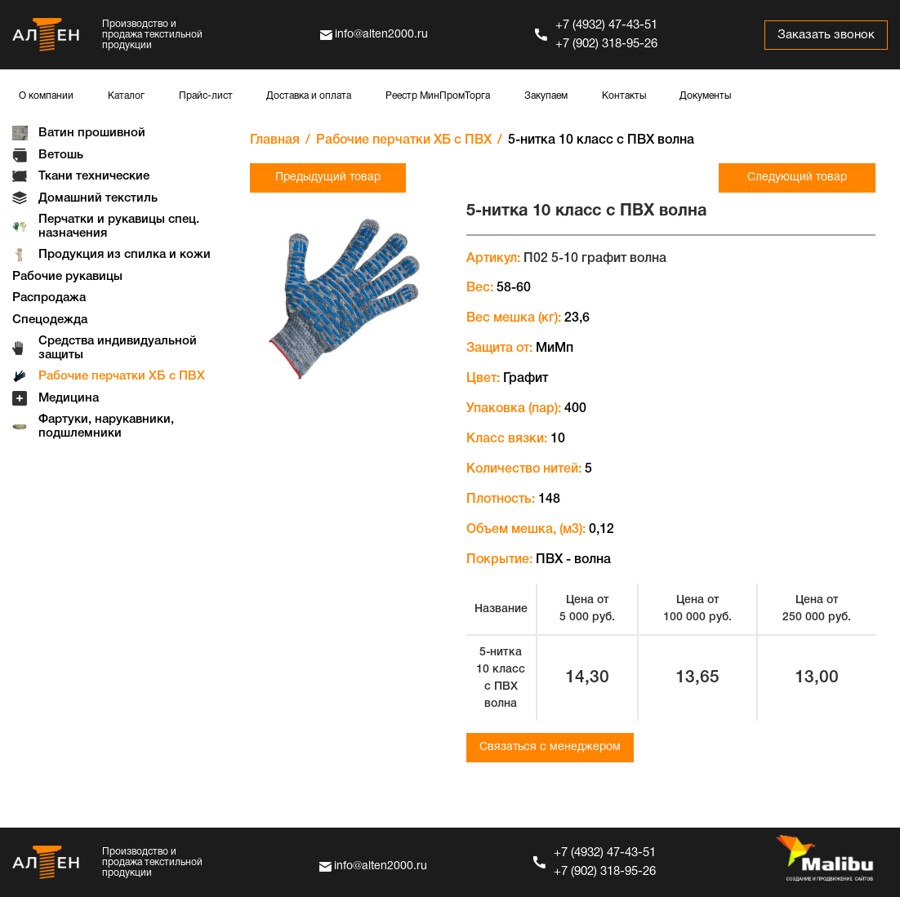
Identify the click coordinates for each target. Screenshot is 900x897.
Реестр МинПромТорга (437, 95)
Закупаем (546, 95)
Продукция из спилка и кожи (124, 254)
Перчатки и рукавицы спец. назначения (118, 226)
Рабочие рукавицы (67, 276)
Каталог (126, 95)
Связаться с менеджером (550, 747)
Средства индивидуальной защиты (117, 348)
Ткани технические (93, 176)
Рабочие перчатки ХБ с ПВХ (121, 376)
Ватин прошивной (91, 133)
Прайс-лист (206, 95)
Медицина (68, 398)
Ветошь (60, 155)
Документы (705, 95)
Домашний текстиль (98, 198)
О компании (46, 95)
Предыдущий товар (328, 177)
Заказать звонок (826, 35)
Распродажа (49, 298)
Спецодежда (49, 320)
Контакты (624, 95)
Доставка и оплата (308, 95)
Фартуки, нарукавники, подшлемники (106, 426)
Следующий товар (797, 177)
